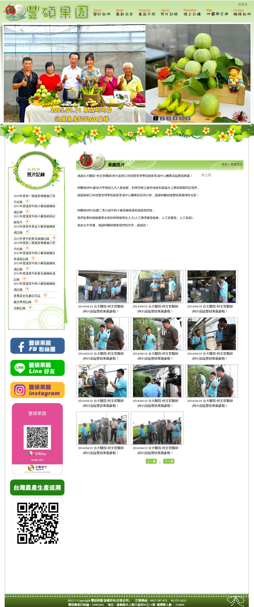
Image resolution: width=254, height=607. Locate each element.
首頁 (224, 164)
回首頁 (243, 4)
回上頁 (206, 175)
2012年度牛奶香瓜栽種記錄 (31, 238)
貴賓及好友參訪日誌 (27, 296)
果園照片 (236, 164)
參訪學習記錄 (23, 302)
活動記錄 (20, 308)
